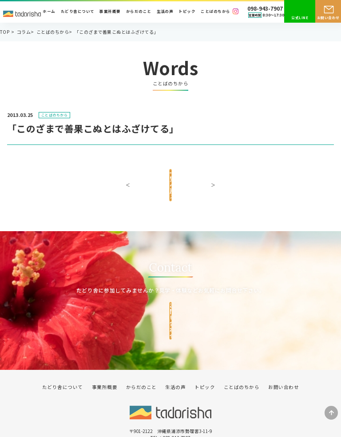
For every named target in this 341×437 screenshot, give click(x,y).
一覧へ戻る (170, 177)
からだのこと (138, 11)
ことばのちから (215, 11)
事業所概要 (109, 11)
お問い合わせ (328, 17)
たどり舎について (78, 11)
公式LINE (299, 17)
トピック (186, 11)
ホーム (49, 11)
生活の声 (165, 11)
